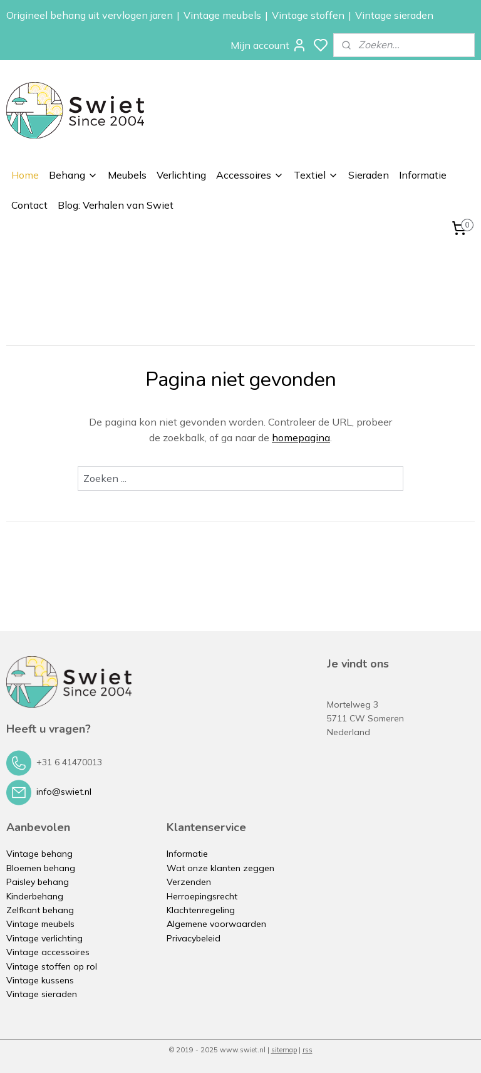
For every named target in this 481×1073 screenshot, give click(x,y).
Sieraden (368, 175)
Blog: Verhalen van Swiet (115, 205)
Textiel (316, 175)
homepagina (301, 437)
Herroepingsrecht (202, 896)
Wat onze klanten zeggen (220, 868)
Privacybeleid (193, 938)
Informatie (423, 175)
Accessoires (250, 175)
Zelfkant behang (40, 910)
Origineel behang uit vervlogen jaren (89, 15)
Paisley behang (37, 881)
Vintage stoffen (308, 15)
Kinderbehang (34, 896)
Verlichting (181, 175)
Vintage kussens (40, 980)
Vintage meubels (222, 15)
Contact (29, 205)
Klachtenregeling (201, 910)
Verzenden (189, 881)
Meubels (127, 175)
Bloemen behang (40, 868)
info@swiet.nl (63, 791)
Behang (73, 175)
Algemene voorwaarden (216, 923)
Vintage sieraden (394, 15)
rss (308, 1049)
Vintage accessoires (48, 952)
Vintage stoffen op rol (51, 966)
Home (25, 175)
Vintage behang (39, 853)
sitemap (284, 1049)
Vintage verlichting (44, 938)
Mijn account (268, 45)
